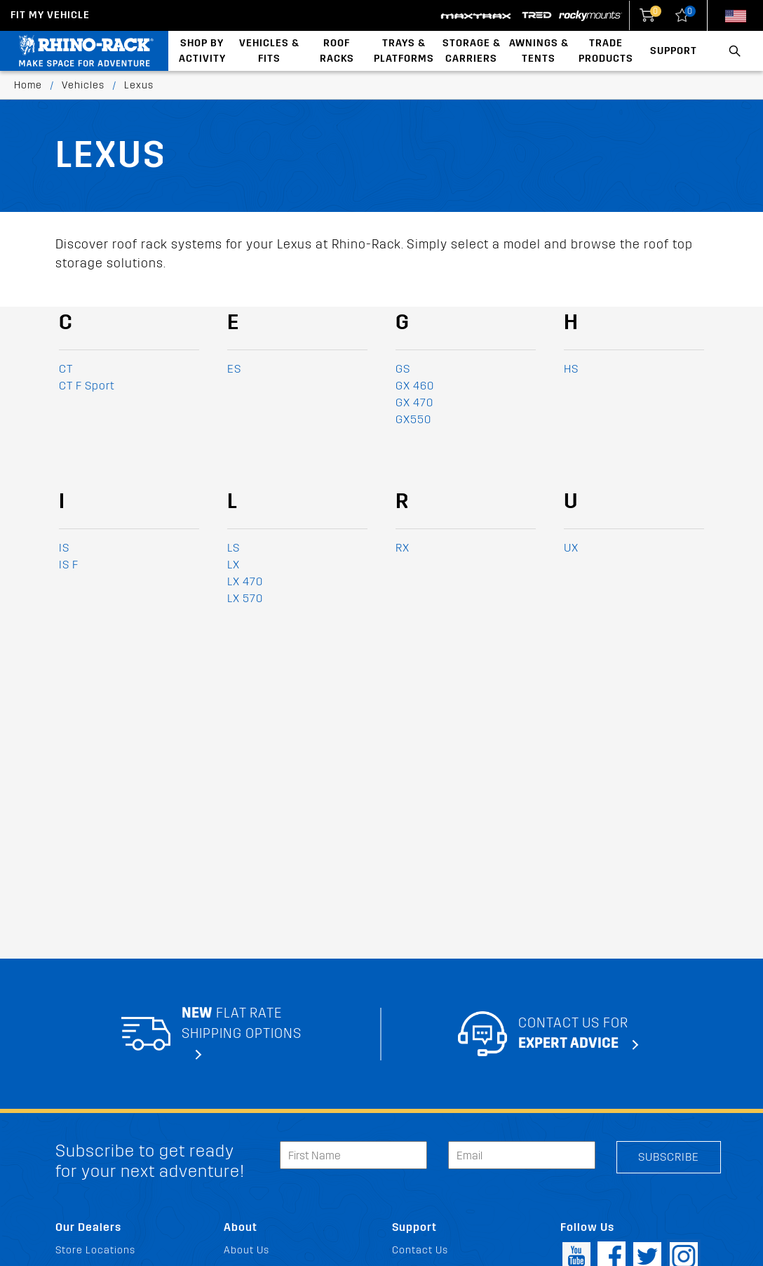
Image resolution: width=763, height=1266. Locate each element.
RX (403, 547)
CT (66, 368)
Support (673, 51)
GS (403, 368)
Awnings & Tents (539, 51)
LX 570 (245, 598)
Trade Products (606, 51)
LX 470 (245, 581)
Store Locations (95, 1250)
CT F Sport (87, 385)
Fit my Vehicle (50, 15)
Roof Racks (337, 51)
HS (571, 368)
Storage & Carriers (472, 51)
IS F (69, 564)
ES (234, 368)
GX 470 (414, 402)
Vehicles (83, 85)
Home (28, 85)
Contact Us (420, 1250)
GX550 (413, 419)
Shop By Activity (202, 51)
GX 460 (415, 385)
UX (571, 547)
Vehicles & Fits (269, 51)
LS (233, 547)
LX (233, 564)
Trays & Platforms (404, 51)
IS (64, 547)
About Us (246, 1250)
